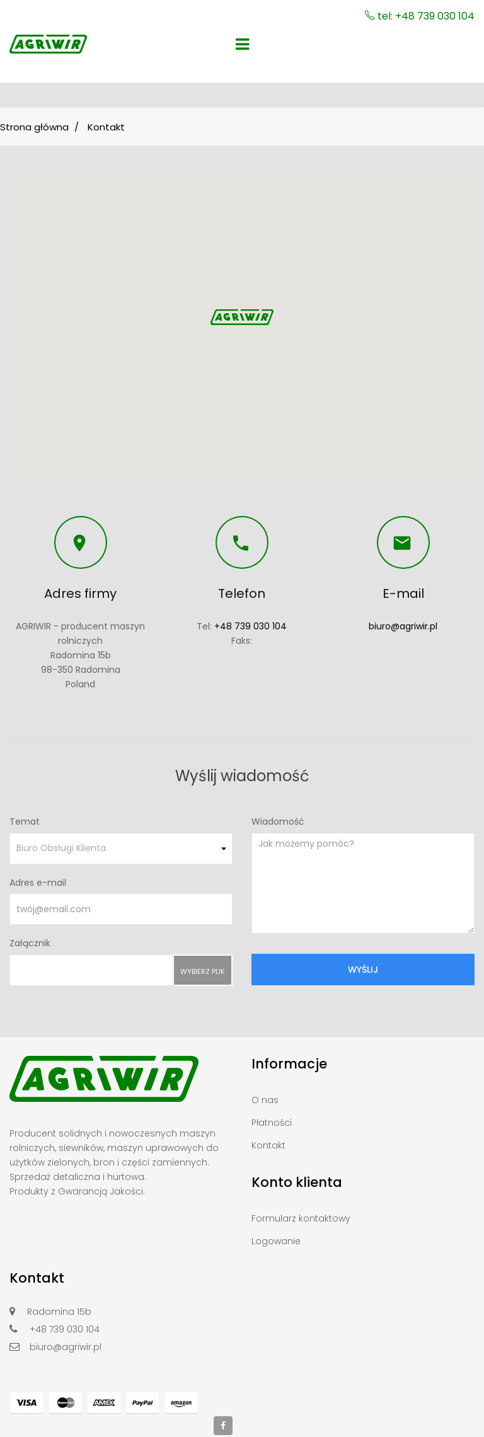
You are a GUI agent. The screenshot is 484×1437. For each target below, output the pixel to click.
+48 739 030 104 (250, 626)
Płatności (271, 1122)
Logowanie (276, 1241)
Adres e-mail (37, 882)
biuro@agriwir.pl (403, 626)
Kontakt (268, 1145)
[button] (242, 317)
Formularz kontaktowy (300, 1218)
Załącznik (29, 943)
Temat (24, 821)
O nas (265, 1100)
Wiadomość (277, 821)
